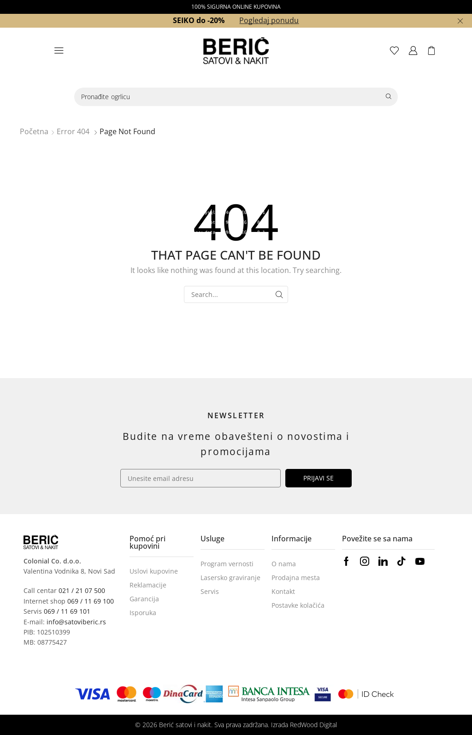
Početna (34, 131)
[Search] (388, 97)
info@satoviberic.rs (76, 621)
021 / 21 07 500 (82, 590)
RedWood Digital (313, 724)
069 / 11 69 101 (67, 611)
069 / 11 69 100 (90, 601)
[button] (59, 50)
